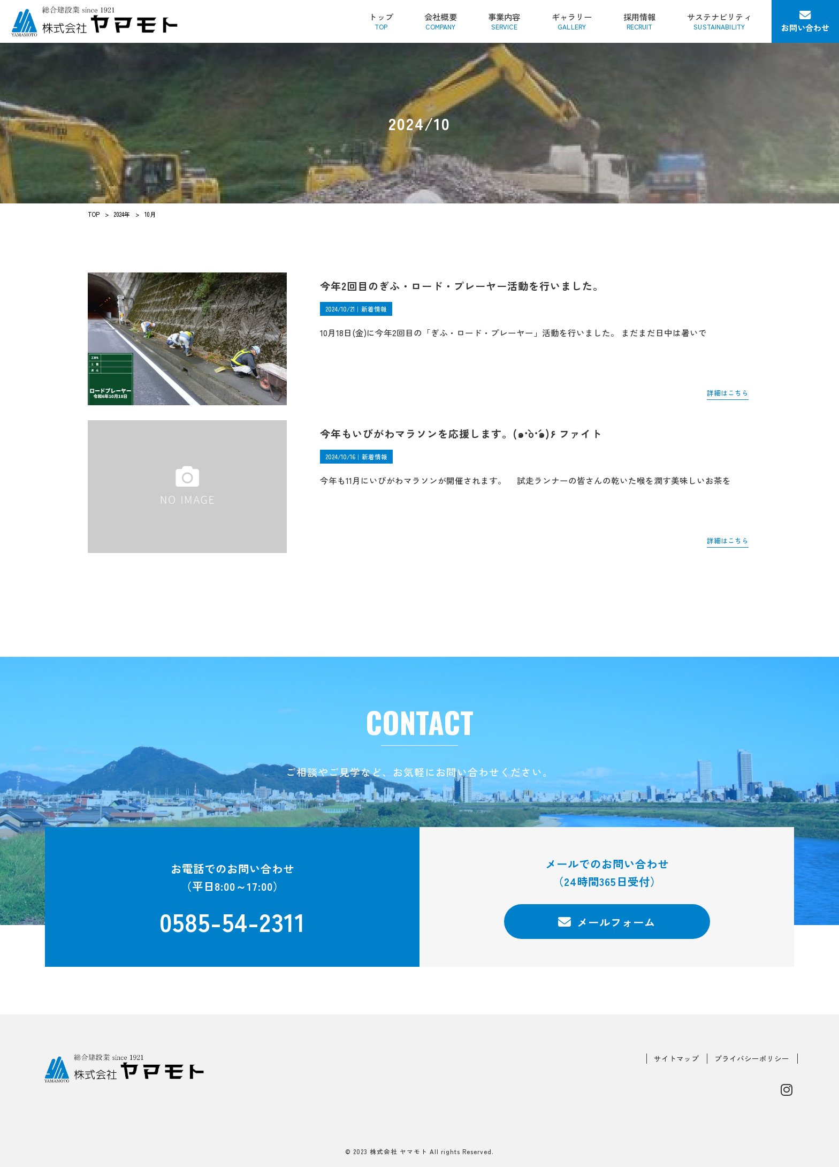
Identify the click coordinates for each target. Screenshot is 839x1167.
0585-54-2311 (232, 921)
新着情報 (374, 309)
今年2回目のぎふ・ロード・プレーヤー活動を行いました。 (462, 285)
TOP (94, 214)
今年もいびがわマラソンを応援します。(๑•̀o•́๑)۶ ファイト (461, 433)
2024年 (122, 214)
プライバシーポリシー (751, 1059)
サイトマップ (676, 1059)
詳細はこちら (728, 393)
